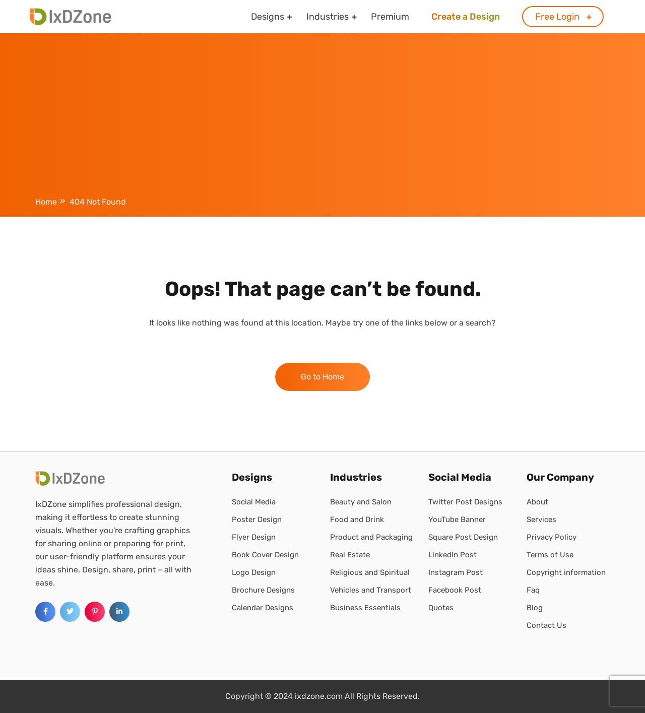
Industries (327, 16)
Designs (267, 16)
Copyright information (566, 572)
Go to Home (322, 376)
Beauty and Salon (361, 501)
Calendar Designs (262, 607)
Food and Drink (357, 519)
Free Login (557, 16)
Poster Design (257, 519)
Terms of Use (550, 554)
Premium (390, 16)
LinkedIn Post (452, 554)
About (537, 501)
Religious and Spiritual (370, 572)
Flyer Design (254, 537)
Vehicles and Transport (370, 590)
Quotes (441, 607)
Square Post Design (463, 537)
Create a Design (465, 16)
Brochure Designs (263, 590)
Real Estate (350, 554)
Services (541, 519)
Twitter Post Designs (465, 501)
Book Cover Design (265, 554)
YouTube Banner (457, 519)
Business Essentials (365, 607)
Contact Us (546, 625)
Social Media (254, 501)
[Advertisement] (322, 116)
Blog (535, 607)
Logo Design (254, 572)
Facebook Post (454, 590)
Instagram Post (455, 572)
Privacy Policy (551, 537)
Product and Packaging (371, 537)
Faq (533, 590)
